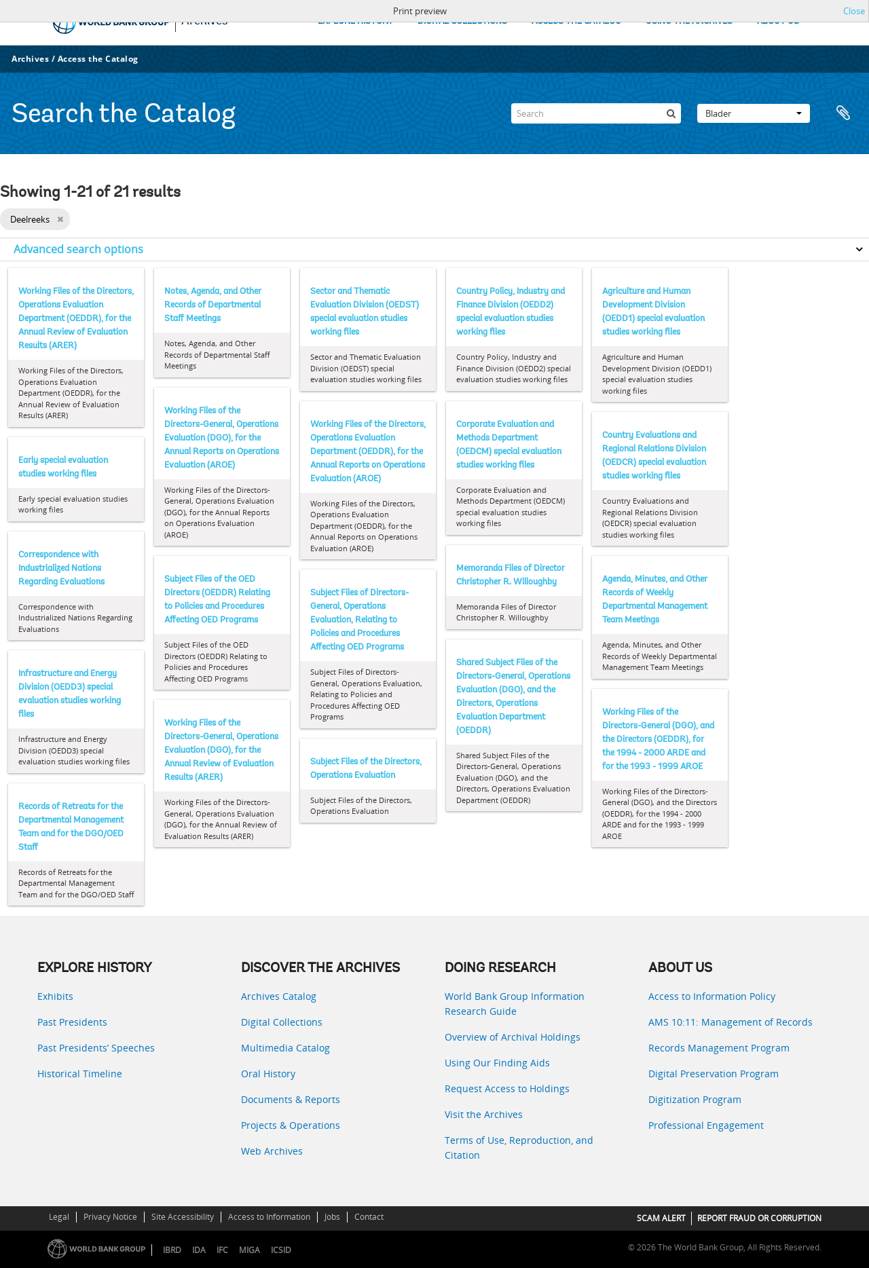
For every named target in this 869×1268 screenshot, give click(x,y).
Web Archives (272, 1150)
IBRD (172, 1250)
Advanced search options (78, 249)
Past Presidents (72, 1021)
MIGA (249, 1250)
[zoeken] (671, 113)
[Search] (596, 113)
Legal (59, 1217)
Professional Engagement (706, 1125)
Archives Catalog (278, 996)
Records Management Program (719, 1047)
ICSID (281, 1250)
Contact (369, 1217)
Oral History (268, 1073)
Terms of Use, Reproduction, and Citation (519, 1147)
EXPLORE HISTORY (355, 21)
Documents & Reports (290, 1099)
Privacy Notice (110, 1217)
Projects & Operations (290, 1125)
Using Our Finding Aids (497, 1062)
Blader (753, 113)
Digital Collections (281, 1021)
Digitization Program (694, 1099)
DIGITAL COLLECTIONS (462, 21)
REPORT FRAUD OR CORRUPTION (759, 1218)
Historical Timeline (79, 1073)
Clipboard (843, 113)
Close (854, 11)
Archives (30, 58)
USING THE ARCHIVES (689, 21)
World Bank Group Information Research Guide (515, 1004)
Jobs (332, 1217)
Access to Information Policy (711, 996)
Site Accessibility (182, 1217)
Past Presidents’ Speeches (96, 1047)
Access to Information (269, 1217)
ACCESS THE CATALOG (576, 21)
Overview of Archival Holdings (512, 1036)
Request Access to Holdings (507, 1088)
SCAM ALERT (661, 1218)
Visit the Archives (484, 1114)
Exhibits (55, 996)
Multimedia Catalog (285, 1047)
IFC (222, 1250)
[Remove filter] (60, 219)
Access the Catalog (98, 58)
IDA (199, 1250)
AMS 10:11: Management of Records (730, 1021)
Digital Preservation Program (713, 1073)
